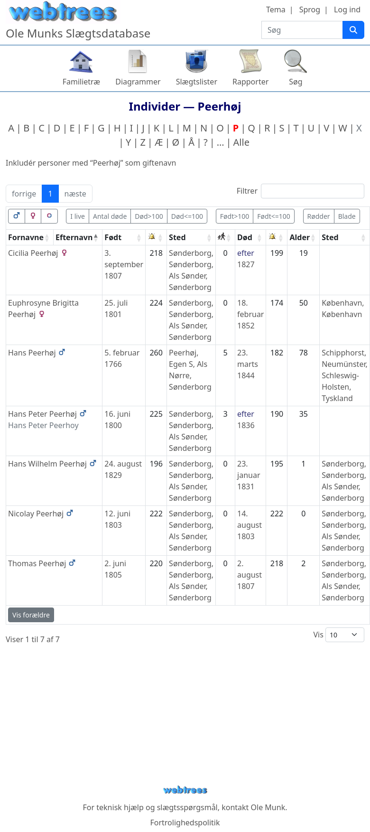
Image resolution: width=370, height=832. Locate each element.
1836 (246, 425)
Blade (347, 216)
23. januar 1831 (248, 475)
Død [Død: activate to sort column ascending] (244, 237)
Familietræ (82, 81)
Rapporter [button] (250, 81)
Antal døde (110, 216)
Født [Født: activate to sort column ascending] (112, 237)
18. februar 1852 (250, 314)
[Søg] (353, 30)
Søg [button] (295, 81)
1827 (246, 264)
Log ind (347, 9)
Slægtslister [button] (196, 81)
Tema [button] (276, 9)
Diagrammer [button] (137, 81)
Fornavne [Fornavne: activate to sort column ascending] (26, 237)
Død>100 (149, 216)
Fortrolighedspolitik (185, 822)
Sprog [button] (309, 9)
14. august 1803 (249, 525)
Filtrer (300, 191)
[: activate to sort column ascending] (156, 237)
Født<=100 (273, 216)
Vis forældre (31, 614)
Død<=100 (187, 216)
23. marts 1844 (247, 364)
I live (77, 216)
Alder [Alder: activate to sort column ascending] (299, 237)
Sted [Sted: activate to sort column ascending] (177, 237)
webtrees (185, 790)
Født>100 (234, 216)
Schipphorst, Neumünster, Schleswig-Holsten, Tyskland (345, 375)
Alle (241, 142)
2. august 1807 (249, 574)
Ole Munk (268, 807)
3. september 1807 (123, 264)
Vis (338, 634)
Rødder (318, 216)
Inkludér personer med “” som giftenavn (91, 163)
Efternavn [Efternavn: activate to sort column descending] (74, 237)
